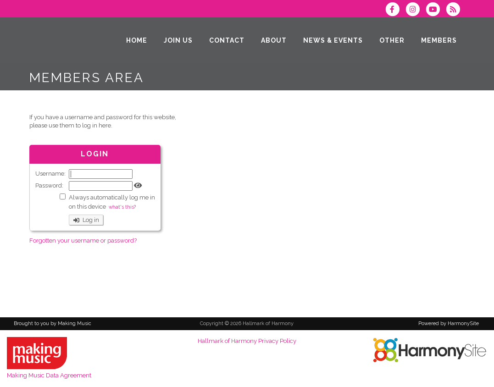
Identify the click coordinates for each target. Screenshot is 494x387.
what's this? (122, 207)
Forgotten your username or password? (83, 240)
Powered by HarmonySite (448, 323)
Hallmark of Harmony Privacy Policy (247, 340)
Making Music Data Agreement (49, 375)
